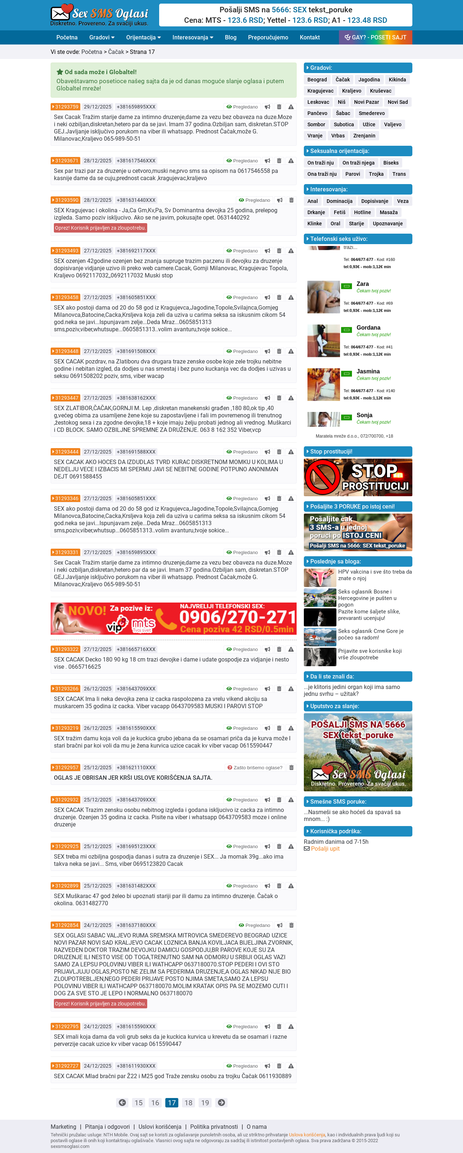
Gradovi (102, 37)
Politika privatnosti (214, 1126)
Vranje (315, 136)
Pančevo (317, 113)
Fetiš (339, 212)
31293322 (66, 649)
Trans (399, 174)
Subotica (344, 124)
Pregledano (242, 107)
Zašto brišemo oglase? (255, 767)
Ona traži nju (322, 174)
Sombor (316, 124)
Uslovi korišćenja (160, 1126)
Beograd (317, 79)
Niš (341, 102)
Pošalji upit (325, 848)
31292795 (66, 1026)
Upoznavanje (388, 223)
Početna (67, 37)
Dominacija (340, 201)
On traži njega (359, 163)
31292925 (66, 846)
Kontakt (310, 37)
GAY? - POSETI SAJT (376, 37)
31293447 (66, 398)
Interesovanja (193, 37)
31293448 (66, 351)
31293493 (66, 251)
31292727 (66, 1066)
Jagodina (369, 79)
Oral (335, 223)
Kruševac (380, 91)
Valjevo (393, 124)
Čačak (116, 51)
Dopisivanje (374, 201)
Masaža (389, 212)
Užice (369, 124)
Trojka (376, 174)
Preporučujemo (268, 37)
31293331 (66, 552)
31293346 (66, 498)
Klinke (314, 223)
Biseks (391, 163)
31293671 (66, 160)
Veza (403, 201)
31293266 (66, 689)
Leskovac (318, 102)
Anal (312, 201)
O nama (257, 1126)
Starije (356, 223)
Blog (231, 37)
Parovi (352, 174)
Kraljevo (351, 91)
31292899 (66, 886)
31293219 (66, 728)
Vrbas (338, 136)
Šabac (343, 113)
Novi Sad (398, 102)
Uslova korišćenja (307, 1134)
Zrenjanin (364, 136)
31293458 (66, 297)
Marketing (63, 1126)
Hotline (362, 212)
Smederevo (372, 113)
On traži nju (320, 163)
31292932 (66, 800)
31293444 (66, 452)
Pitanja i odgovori (107, 1126)
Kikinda (397, 79)
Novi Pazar (366, 102)
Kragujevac (320, 91)
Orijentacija (143, 37)
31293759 (66, 107)
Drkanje (316, 212)
